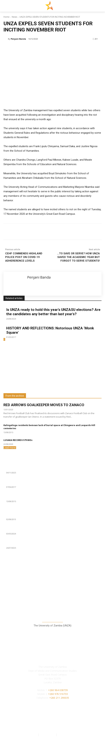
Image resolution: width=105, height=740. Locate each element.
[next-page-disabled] (4, 339)
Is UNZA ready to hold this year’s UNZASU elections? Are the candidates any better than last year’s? (53, 312)
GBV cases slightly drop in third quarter (28, 468)
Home (6, 16)
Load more (9, 447)
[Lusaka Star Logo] (52, 5)
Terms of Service (67, 734)
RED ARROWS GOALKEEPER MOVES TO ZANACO (43, 405)
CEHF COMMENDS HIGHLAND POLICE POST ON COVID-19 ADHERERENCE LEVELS (23, 257)
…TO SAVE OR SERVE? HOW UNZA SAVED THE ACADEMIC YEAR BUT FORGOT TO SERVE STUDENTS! (78, 257)
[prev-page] (3, 339)
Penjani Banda (18, 39)
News (14, 16)
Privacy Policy (48, 734)
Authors (33, 734)
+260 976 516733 (58, 694)
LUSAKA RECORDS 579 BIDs (17, 440)
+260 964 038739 (58, 690)
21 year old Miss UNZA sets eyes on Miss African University (40, 515)
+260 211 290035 (59, 697)
